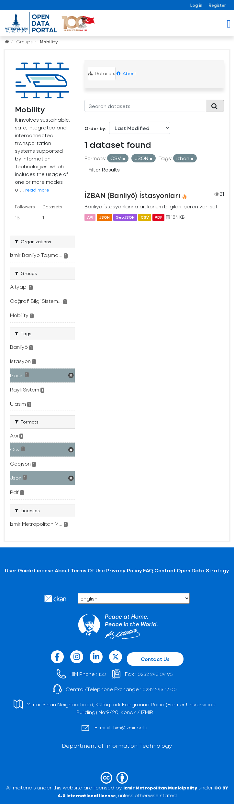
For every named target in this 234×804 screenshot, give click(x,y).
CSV (145, 217)
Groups (24, 42)
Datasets (101, 73)
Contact (165, 570)
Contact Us (155, 658)
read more (37, 190)
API (90, 217)
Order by (94, 128)
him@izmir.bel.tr (130, 727)
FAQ (148, 570)
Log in (196, 5)
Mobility (49, 42)
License (43, 570)
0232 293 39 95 (155, 674)
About (126, 73)
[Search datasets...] (145, 106)
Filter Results (104, 169)
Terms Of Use (88, 570)
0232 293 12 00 (159, 689)
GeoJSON (125, 217)
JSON (104, 217)
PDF (158, 217)
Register (217, 5)
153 (102, 674)
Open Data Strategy (203, 570)
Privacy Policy (124, 570)
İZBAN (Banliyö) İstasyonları (132, 195)
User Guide (19, 570)
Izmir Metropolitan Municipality (160, 788)
